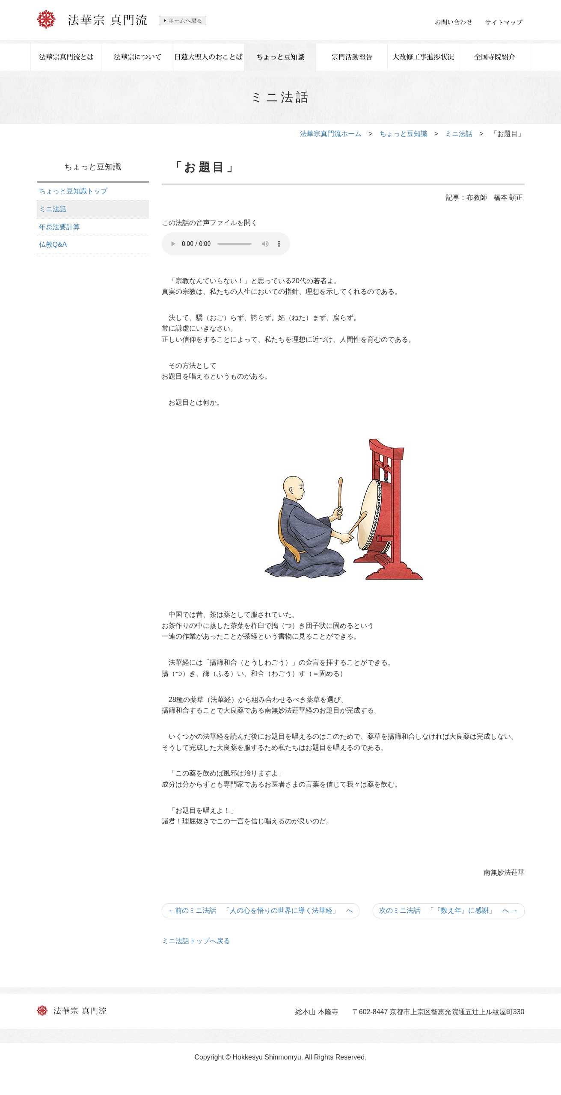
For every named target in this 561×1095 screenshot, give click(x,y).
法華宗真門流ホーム (331, 133)
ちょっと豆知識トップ (73, 191)
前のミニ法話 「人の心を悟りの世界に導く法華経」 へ (260, 910)
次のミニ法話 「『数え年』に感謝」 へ (448, 910)
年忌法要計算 (59, 227)
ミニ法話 (458, 133)
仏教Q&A (53, 244)
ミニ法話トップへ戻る (196, 940)
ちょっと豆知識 (403, 133)
